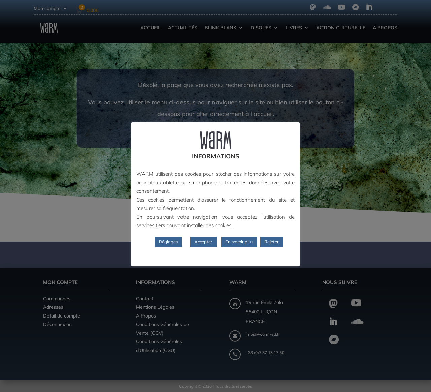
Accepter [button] (203, 241)
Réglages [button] (168, 241)
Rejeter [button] (271, 241)
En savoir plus (239, 241)
